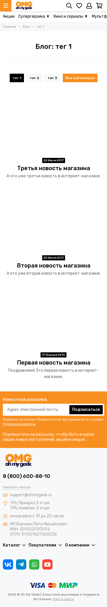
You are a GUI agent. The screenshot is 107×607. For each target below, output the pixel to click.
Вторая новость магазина (53, 265)
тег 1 (17, 78)
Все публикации (80, 78)
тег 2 (34, 78)
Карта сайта (63, 599)
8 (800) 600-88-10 (26, 476)
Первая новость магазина (53, 362)
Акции (9, 16)
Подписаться (86, 409)
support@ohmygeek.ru (31, 495)
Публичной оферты (19, 424)
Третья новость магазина (53, 168)
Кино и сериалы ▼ (71, 16)
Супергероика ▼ (34, 16)
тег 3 (52, 78)
